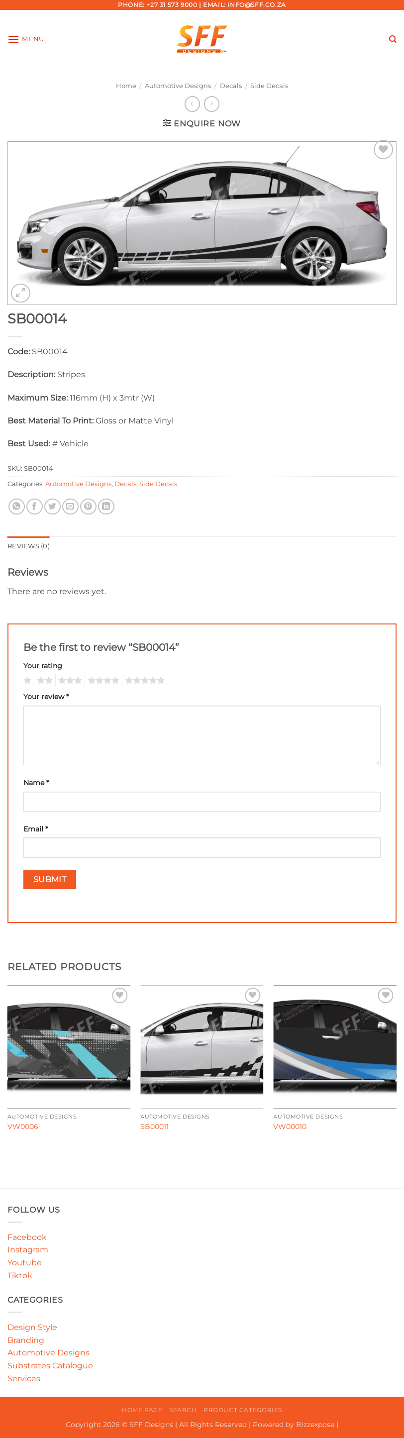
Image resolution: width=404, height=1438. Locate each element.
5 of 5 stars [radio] (143, 680)
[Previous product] (211, 103)
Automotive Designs (178, 86)
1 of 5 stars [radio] (26, 680)
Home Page (142, 1410)
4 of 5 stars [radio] (102, 680)
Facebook (27, 1237)
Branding (25, 1340)
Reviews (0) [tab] (28, 546)
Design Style (32, 1327)
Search (183, 1410)
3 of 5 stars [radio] (68, 680)
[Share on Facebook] (34, 507)
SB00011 (154, 1126)
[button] (25, 39)
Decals (231, 86)
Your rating (42, 665)
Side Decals (269, 86)
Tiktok (19, 1275)
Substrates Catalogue (50, 1365)
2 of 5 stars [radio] (43, 680)
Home (126, 86)
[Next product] (192, 103)
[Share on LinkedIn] (106, 507)
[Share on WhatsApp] (16, 507)
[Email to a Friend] (70, 507)
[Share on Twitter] (52, 507)
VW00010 (289, 1126)
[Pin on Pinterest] (88, 507)
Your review (46, 696)
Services (23, 1378)
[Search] (393, 39)
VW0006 (22, 1126)
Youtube (24, 1262)
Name (36, 782)
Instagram (27, 1249)
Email (35, 828)
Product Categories (242, 1410)
